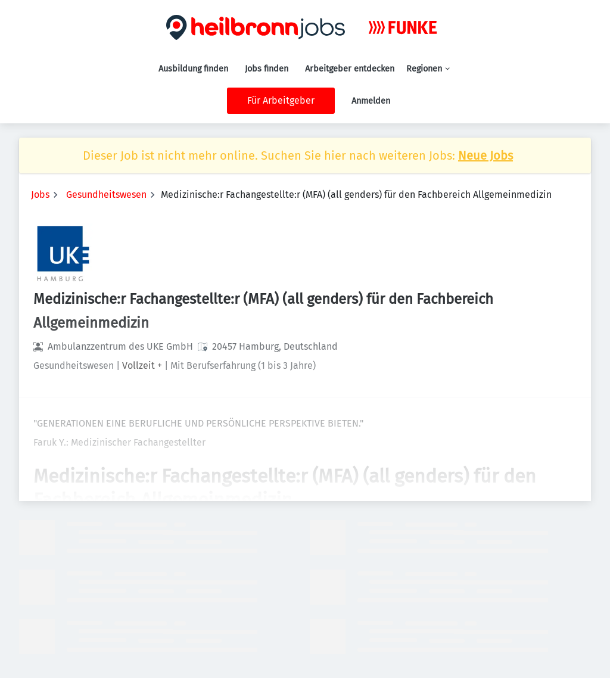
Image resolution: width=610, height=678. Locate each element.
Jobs (40, 194)
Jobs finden (266, 69)
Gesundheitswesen (106, 194)
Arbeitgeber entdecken (349, 69)
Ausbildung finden (193, 69)
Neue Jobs (485, 155)
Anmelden (370, 101)
